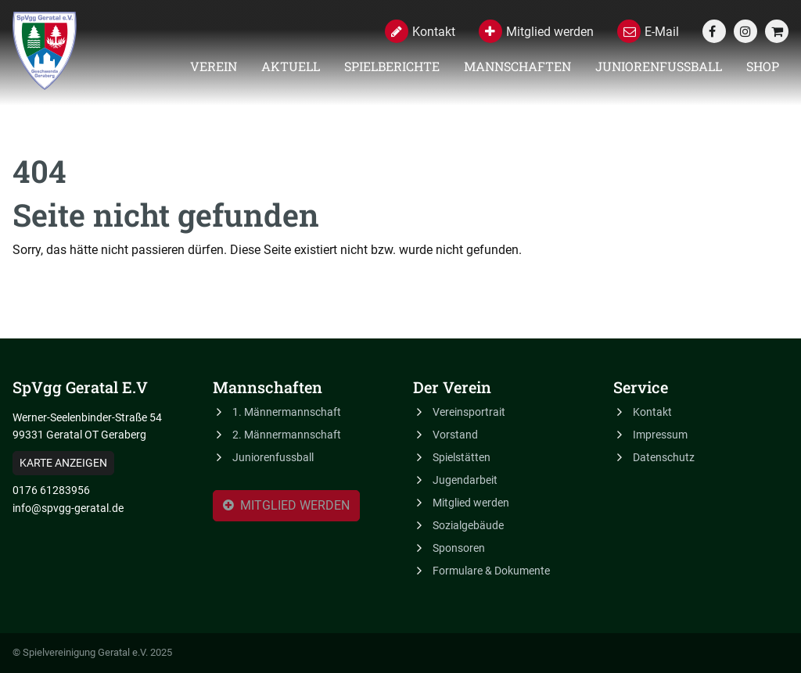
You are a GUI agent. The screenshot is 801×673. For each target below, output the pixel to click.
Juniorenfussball (658, 66)
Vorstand (455, 434)
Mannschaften (517, 66)
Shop (762, 66)
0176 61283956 (51, 490)
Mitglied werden (286, 506)
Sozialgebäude (468, 525)
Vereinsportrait (469, 412)
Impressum (660, 434)
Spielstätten (461, 457)
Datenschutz (664, 457)
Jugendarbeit (465, 480)
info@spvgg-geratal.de (68, 508)
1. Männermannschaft (286, 412)
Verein (213, 66)
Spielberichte (392, 66)
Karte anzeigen (63, 462)
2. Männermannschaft (286, 434)
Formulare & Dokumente (491, 570)
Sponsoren (459, 548)
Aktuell (290, 66)
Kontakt (652, 412)
